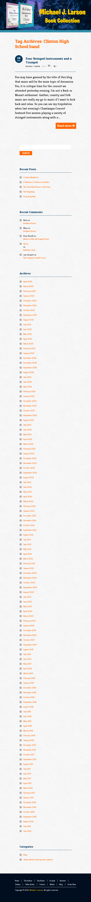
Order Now (71, 884)
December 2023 (29, 401)
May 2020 (27, 606)
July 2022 (27, 482)
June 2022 (27, 487)
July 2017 (27, 769)
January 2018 (28, 740)
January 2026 (28, 296)
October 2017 (28, 754)
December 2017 (29, 745)
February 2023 (29, 448)
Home (17, 880)
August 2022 (28, 477)
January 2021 (28, 568)
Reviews (63, 880)
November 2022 (30, 463)
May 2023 (27, 434)
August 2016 (28, 821)
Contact (42, 884)
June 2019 (27, 659)
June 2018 (27, 716)
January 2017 (28, 797)
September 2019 (30, 644)
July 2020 (27, 597)
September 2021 (29, 530)
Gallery (17, 884)
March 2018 (28, 730)
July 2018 (27, 711)
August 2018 (28, 706)
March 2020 (28, 616)
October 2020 (29, 582)
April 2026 (27, 281)
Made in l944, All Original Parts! (36, 239)
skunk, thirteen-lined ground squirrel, (38, 859)
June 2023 (27, 429)
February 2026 (29, 291)
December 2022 (29, 458)
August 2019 (28, 649)
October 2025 (29, 310)
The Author (28, 880)
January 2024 (28, 396)
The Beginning (29, 191)
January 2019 (28, 683)
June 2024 (27, 382)
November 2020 (30, 577)
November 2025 (30, 305)
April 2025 (27, 339)
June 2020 (27, 601)
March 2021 (28, 558)
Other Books (30, 884)
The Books (41, 880)
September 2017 (29, 759)
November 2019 (29, 635)
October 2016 (29, 812)
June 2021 (27, 544)
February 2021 (29, 563)
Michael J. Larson (36, 890)
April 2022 (27, 496)
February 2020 (29, 620)
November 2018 (29, 692)
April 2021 (27, 554)
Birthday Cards (29, 250)
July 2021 (27, 539)
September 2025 (30, 315)
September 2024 (30, 367)
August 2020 (28, 592)
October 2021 (28, 525)
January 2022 (28, 511)
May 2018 (27, 721)
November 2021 (29, 520)
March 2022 (28, 501)
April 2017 (27, 783)
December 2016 (29, 802)
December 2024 (29, 358)
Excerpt (52, 880)
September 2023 (30, 415)
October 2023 (29, 410)
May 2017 (27, 778)
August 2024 (28, 372)
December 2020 (30, 573)
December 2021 (29, 515)
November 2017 (29, 749)
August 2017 (28, 764)
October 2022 (29, 468)
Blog (44, 66)
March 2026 (28, 286)
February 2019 (29, 678)
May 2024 (27, 386)
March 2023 (28, 444)
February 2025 (29, 348)
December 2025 (29, 300)
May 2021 (27, 549)
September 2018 (30, 702)
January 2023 (28, 453)
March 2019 (28, 673)
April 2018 (27, 726)
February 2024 (29, 391)
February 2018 (29, 735)
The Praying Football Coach (34, 257)
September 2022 (30, 472)
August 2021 (28, 534)
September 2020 (30, 587)
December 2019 (29, 630)
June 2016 (27, 831)
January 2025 (28, 353)
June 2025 (27, 329)
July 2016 (27, 826)
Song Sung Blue (29, 196)
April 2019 (27, 668)
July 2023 (27, 425)
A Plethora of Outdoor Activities (36, 182)
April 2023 (27, 439)
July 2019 (27, 654)
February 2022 (29, 506)
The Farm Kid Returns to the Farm (36, 187)
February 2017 (29, 792)
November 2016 (29, 807)
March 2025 (28, 343)
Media (52, 884)
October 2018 (29, 697)
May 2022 (27, 491)
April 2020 (27, 611)
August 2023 (28, 420)
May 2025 (27, 334)
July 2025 (27, 324)
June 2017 (27, 773)
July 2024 (27, 377)
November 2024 (30, 362)
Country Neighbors (31, 177)
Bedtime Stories (29, 223)
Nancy (25, 243)
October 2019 (29, 640)
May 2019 (27, 663)
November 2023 (30, 405)
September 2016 (30, 816)
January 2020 (28, 625)
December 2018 (29, 687)
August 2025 (28, 319)
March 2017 (28, 788)
